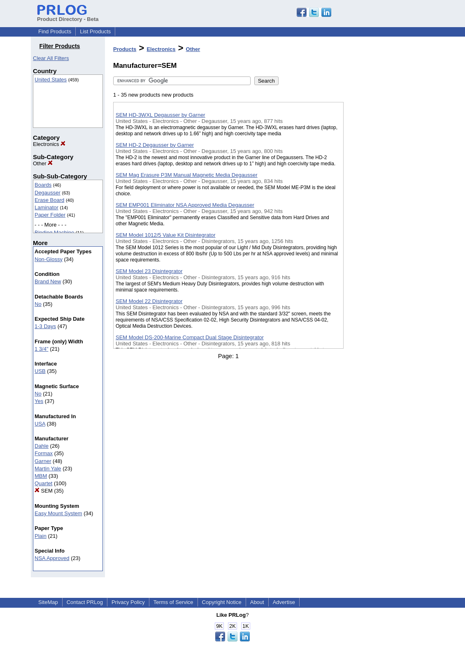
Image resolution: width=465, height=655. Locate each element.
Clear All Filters (51, 58)
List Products (95, 31)
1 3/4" (42, 349)
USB (40, 371)
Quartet (43, 483)
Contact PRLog (85, 602)
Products (124, 49)
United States (51, 79)
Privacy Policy (128, 602)
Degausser (47, 193)
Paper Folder (50, 215)
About (257, 602)
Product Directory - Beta (68, 16)
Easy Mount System (58, 513)
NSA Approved (52, 558)
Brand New (48, 281)
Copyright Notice (222, 602)
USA (40, 424)
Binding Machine (54, 232)
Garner (43, 461)
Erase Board (49, 200)
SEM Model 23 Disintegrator (149, 271)
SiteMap (48, 602)
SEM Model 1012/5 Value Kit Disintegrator (166, 235)
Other (43, 163)
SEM (44, 491)
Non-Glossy (49, 259)
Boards (43, 185)
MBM (41, 476)
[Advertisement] (385, 213)
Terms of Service (173, 602)
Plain (40, 536)
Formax (44, 453)
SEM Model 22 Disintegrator (149, 301)
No (38, 304)
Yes (39, 401)
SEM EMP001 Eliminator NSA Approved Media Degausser (185, 205)
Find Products (54, 31)
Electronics (49, 144)
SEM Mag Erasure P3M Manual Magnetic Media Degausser (187, 175)
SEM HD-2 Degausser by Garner (155, 145)
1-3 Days (45, 326)
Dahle (42, 446)
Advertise (284, 602)
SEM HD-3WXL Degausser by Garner (160, 115)
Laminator (46, 207)
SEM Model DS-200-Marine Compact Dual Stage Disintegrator (190, 337)
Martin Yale (48, 468)
